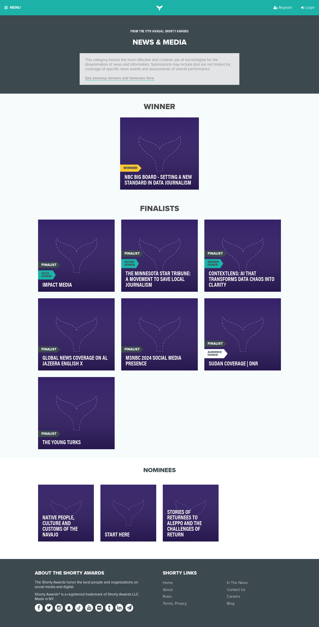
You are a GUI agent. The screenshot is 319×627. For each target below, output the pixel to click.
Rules (167, 596)
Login (308, 7)
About (168, 589)
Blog (231, 603)
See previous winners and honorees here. (120, 78)
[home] (159, 7)
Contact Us (236, 589)
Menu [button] (12, 7)
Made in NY (44, 599)
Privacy (181, 603)
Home (168, 582)
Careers (233, 596)
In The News (237, 582)
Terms (168, 603)
